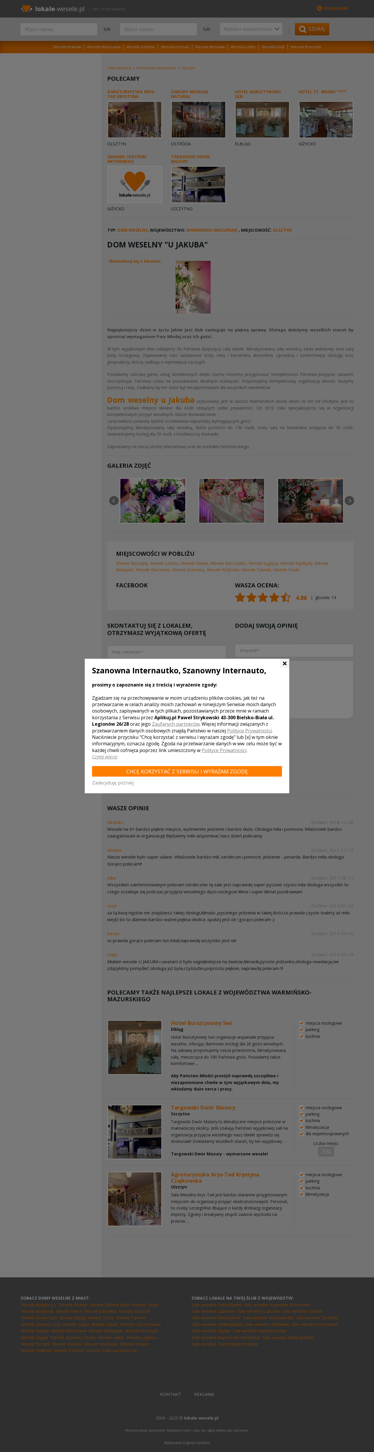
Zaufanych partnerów (176, 724)
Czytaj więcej (104, 756)
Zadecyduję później (113, 783)
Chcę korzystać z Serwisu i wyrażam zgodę (187, 771)
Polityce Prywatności (249, 730)
